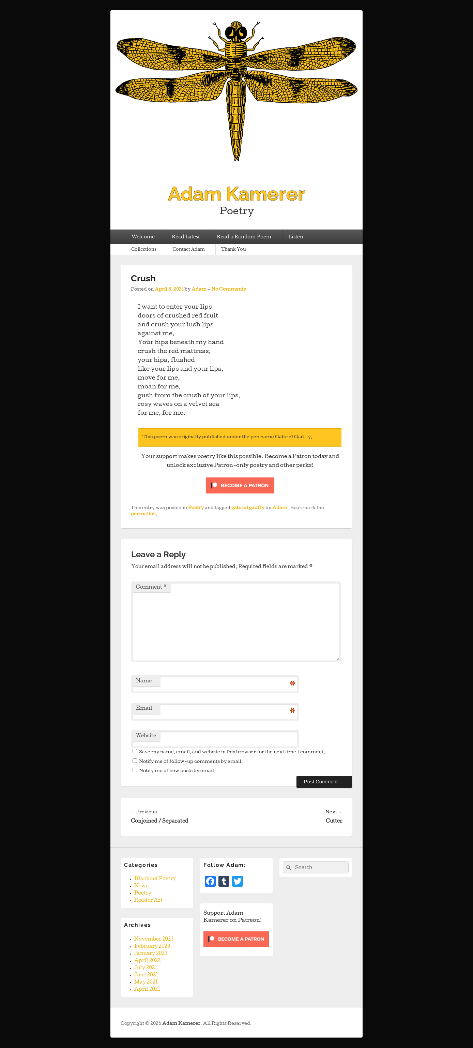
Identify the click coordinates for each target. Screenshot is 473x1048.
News (141, 886)
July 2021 (145, 968)
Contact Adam (188, 249)
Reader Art (148, 900)
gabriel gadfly (247, 508)
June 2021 (146, 975)
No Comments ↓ (230, 289)
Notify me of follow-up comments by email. (191, 762)
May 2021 (146, 982)
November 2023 (153, 939)
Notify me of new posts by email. (177, 771)
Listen (295, 237)
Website (146, 736)
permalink (143, 514)
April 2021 (147, 989)
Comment (151, 587)
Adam (199, 289)
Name (144, 681)
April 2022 (147, 961)
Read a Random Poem (244, 237)
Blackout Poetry (155, 879)
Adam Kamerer (236, 193)
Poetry (196, 508)
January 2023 (150, 953)
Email (144, 708)
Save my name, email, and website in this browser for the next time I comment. (232, 752)
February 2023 (152, 946)
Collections (143, 249)
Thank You (233, 249)
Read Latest (186, 237)
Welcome (143, 237)
